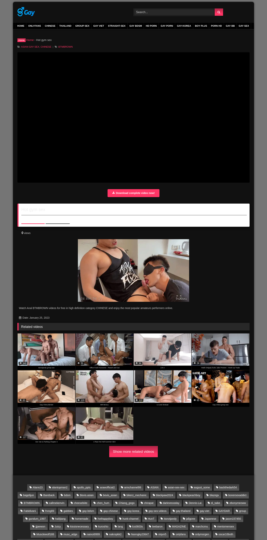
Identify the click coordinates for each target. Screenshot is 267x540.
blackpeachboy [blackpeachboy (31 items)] (191, 495)
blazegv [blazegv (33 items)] (214, 495)
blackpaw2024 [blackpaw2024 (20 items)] (164, 495)
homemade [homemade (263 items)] (81, 518)
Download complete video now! (133, 193)
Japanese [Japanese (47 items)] (210, 518)
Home (20, 25)
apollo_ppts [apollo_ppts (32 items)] (84, 487)
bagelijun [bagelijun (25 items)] (28, 495)
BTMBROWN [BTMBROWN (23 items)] (32, 502)
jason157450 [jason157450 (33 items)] (233, 518)
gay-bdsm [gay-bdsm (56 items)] (88, 510)
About (33, 218)
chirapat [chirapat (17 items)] (148, 502)
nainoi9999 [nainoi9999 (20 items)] (93, 534)
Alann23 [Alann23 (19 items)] (38, 487)
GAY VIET (98, 25)
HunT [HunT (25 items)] (151, 518)
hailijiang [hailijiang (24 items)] (60, 518)
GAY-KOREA (184, 25)
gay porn (167, 25)
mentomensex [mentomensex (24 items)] (225, 526)
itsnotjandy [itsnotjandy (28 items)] (170, 518)
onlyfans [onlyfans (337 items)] (181, 534)
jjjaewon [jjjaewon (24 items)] (40, 526)
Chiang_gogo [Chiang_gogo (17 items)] (127, 502)
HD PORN (151, 25)
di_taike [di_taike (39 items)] (215, 502)
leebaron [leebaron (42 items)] (157, 526)
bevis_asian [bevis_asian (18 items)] (110, 495)
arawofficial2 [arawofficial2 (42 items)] (107, 487)
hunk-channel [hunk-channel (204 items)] (130, 518)
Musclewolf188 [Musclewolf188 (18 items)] (45, 534)
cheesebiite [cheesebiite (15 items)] (80, 502)
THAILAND (65, 25)
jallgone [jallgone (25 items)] (190, 518)
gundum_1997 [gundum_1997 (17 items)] (37, 518)
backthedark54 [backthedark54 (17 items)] (228, 487)
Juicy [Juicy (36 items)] (58, 526)
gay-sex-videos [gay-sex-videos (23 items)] (158, 510)
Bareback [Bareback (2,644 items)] (49, 495)
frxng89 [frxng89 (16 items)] (49, 510)
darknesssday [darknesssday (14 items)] (171, 502)
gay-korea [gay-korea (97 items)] (133, 510)
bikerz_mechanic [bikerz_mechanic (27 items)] (136, 495)
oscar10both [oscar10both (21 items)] (225, 534)
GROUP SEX (82, 25)
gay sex (244, 25)
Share (58, 218)
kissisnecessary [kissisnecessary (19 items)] (79, 526)
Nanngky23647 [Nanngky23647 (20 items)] (140, 534)
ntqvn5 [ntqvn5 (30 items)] (162, 534)
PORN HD (216, 25)
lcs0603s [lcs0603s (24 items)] (137, 526)
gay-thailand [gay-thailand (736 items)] (183, 510)
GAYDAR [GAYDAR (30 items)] (224, 510)
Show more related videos (133, 451)
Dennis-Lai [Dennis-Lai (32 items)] (195, 502)
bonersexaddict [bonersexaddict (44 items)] (237, 495)
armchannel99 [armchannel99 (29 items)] (132, 487)
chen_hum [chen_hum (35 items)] (103, 502)
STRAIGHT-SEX (117, 25)
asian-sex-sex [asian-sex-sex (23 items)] (176, 487)
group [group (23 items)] (242, 510)
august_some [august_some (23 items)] (202, 487)
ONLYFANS (34, 25)
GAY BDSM (135, 25)
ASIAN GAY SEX (30, 46)
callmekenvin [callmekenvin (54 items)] (56, 502)
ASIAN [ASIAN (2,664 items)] (155, 487)
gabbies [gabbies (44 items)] (68, 510)
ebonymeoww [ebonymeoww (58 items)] (238, 502)
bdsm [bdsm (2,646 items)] (67, 495)
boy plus (201, 25)
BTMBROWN (65, 46)
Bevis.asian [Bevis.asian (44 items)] (87, 495)
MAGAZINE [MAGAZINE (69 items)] (179, 526)
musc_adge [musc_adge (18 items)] (70, 534)
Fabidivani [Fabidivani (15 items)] (30, 510)
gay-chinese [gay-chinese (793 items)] (110, 510)
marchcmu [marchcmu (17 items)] (201, 526)
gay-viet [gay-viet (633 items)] (204, 510)
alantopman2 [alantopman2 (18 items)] (59, 487)
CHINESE (50, 25)
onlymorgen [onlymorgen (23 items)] (202, 534)
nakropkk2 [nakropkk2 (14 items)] (115, 534)
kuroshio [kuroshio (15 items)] (103, 526)
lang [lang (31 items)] (120, 526)
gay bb (230, 25)
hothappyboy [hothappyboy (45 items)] (105, 518)
